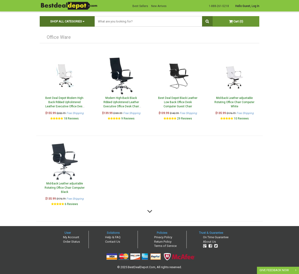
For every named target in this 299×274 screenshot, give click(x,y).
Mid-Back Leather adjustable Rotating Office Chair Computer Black (65, 188)
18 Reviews (71, 118)
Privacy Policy (163, 237)
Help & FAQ (113, 237)
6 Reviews (71, 204)
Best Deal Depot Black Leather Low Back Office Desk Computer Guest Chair (177, 102)
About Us (209, 241)
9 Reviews (128, 118)
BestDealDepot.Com (141, 267)
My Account (71, 237)
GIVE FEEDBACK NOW (274, 270)
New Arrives (159, 6)
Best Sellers (140, 6)
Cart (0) (236, 21)
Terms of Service (165, 246)
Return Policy (162, 241)
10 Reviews (241, 118)
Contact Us (112, 241)
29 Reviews (184, 118)
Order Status (71, 241)
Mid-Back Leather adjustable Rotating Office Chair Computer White (234, 102)
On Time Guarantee (215, 237)
